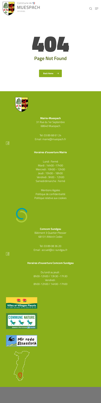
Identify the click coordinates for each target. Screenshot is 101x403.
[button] (96, 8)
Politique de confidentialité (50, 194)
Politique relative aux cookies (50, 198)
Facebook (50, 143)
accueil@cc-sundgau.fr (54, 250)
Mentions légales (50, 190)
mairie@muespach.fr (54, 139)
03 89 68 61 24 (52, 135)
